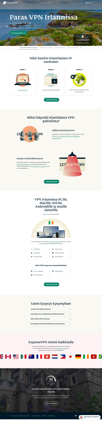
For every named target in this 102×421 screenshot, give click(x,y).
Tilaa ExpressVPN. (23, 90)
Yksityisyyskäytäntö (36, 417)
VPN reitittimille (61, 257)
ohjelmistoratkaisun (53, 242)
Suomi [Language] (87, 2)
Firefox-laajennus (40, 276)
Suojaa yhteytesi (60, 47)
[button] (50, 310)
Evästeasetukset (51, 417)
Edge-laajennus (61, 272)
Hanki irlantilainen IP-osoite (28, 47)
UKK (81, 47)
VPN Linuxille (61, 250)
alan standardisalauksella (23, 164)
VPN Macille (40, 254)
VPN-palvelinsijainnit (60, 349)
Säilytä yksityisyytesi (45, 47)
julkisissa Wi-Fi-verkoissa (39, 166)
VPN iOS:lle (40, 250)
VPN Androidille (40, 257)
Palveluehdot (44, 417)
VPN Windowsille (61, 254)
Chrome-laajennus (40, 272)
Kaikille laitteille (72, 47)
